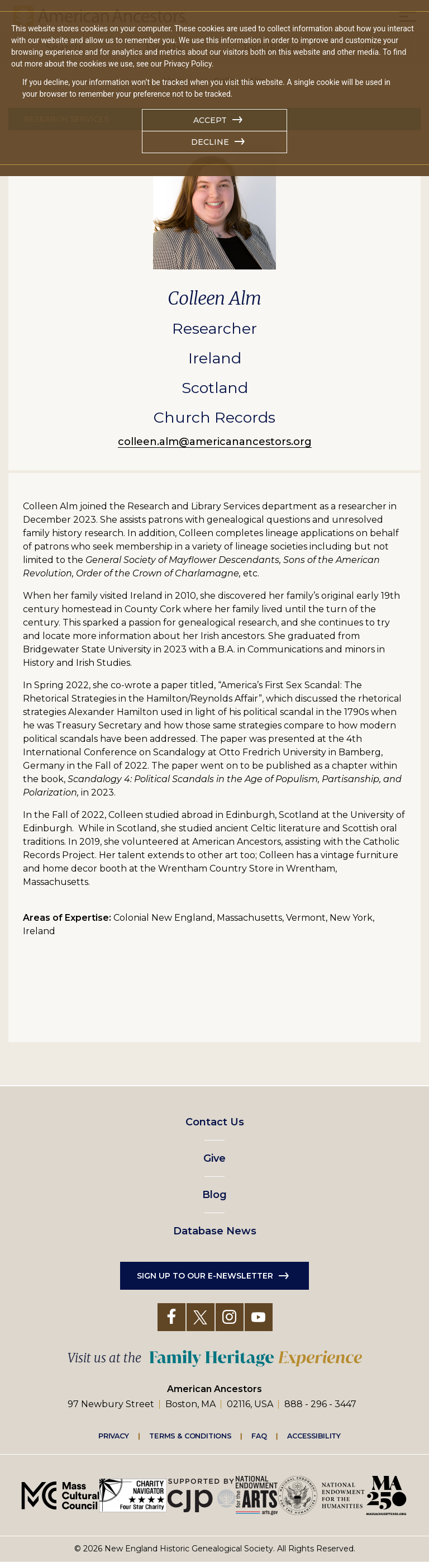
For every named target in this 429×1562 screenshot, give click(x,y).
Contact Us (214, 1122)
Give (214, 1158)
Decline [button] (210, 142)
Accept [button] (210, 120)
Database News (214, 1231)
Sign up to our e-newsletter (205, 1276)
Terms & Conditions (190, 1435)
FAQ (259, 1435)
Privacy (114, 1435)
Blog (214, 1195)
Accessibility (314, 1435)
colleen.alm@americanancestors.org (215, 442)
